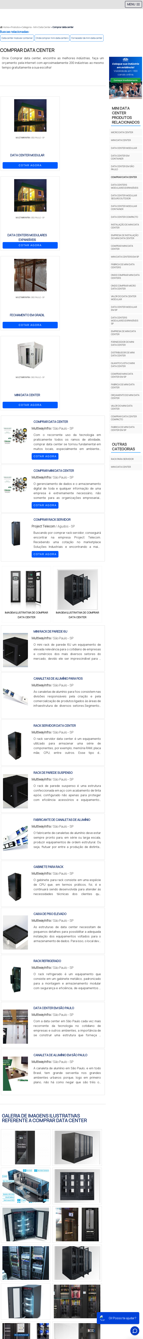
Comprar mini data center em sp (122, 375)
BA (90, 1225)
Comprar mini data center (122, 247)
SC (64, 1225)
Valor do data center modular (123, 298)
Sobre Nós (113, 1306)
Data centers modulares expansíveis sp (124, 320)
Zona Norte (30, 1262)
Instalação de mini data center (125, 226)
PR (56, 1225)
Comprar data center (124, 177)
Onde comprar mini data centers (52, 38)
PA (131, 1225)
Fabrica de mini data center (123, 386)
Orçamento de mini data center (125, 397)
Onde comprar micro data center (123, 287)
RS (73, 1225)
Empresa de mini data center (123, 333)
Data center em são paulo (122, 168)
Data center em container (120, 157)
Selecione (8, 1225)
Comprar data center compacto (124, 418)
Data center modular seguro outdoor (124, 197)
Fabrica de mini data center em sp (123, 428)
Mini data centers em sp (125, 256)
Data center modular (124, 148)
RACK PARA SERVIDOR (122, 459)
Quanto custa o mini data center (123, 365)
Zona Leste (79, 1262)
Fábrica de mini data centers (123, 266)
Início (99, 1306)
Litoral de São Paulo (125, 1262)
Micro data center (122, 132)
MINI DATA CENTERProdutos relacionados (125, 115)
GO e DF (111, 1225)
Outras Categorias (123, 446)
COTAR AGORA (19, 164)
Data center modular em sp (124, 308)
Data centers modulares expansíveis (124, 186)
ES (38, 1225)
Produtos (131, 1306)
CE (99, 1225)
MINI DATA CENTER (121, 466)
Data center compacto (124, 217)
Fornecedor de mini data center (86, 38)
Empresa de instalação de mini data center (124, 237)
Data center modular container (17, 38)
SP (47, 1225)
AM (122, 1225)
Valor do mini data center (122, 407)
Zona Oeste (47, 1262)
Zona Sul (64, 1262)
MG (29, 1225)
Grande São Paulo (100, 1262)
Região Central (11, 1262)
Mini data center (121, 140)
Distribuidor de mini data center (123, 354)
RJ (20, 1225)
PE (82, 1225)
